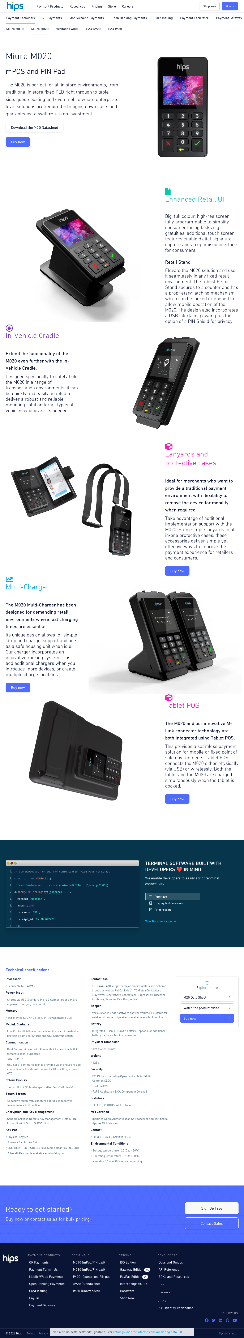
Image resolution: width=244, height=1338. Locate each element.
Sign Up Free (211, 1208)
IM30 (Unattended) (86, 1291)
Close (181, 1332)
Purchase (158, 896)
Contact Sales (212, 1223)
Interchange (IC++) (133, 1284)
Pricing (96, 6)
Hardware (127, 1291)
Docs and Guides (171, 1262)
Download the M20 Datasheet (34, 127)
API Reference (169, 1269)
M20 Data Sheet (207, 997)
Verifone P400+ (67, 29)
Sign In (230, 6)
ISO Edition (128, 1262)
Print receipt (160, 909)
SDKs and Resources (174, 1276)
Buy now (18, 142)
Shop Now (209, 6)
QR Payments (52, 18)
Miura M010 (15, 29)
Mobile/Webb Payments (86, 18)
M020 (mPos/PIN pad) (89, 1269)
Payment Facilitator (194, 18)
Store (112, 6)
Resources (77, 6)
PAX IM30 (115, 29)
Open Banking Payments (129, 18)
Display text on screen (166, 903)
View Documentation (160, 921)
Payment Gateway (229, 18)
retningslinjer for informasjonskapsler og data (145, 1332)
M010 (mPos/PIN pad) (89, 1262)
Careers (128, 6)
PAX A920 (93, 29)
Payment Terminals (20, 18)
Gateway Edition (135, 1270)
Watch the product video (207, 1008)
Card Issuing (163, 18)
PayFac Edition (134, 1277)
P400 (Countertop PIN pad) (92, 1276)
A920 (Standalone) (86, 1284)
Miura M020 (40, 29)
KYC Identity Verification (176, 1308)
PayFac (34, 1298)
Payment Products (50, 6)
